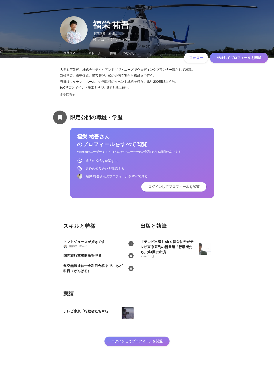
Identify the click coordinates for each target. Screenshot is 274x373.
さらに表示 (67, 94)
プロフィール (72, 53)
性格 (113, 53)
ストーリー (95, 53)
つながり (129, 53)
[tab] (72, 53)
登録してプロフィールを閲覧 (239, 57)
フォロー (196, 57)
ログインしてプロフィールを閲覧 (174, 186)
